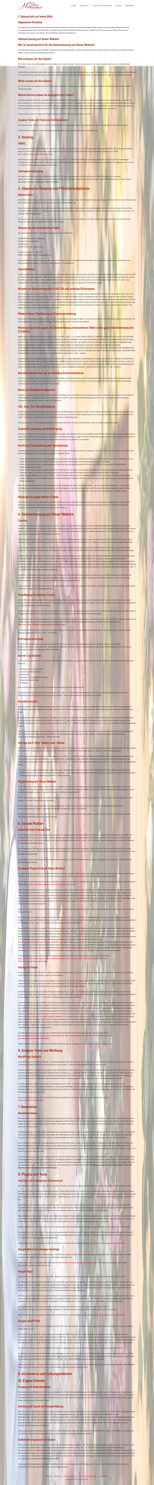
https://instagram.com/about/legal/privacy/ (96, 1044)
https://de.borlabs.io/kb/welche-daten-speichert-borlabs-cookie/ (42, 625)
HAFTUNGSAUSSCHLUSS (70, 1476)
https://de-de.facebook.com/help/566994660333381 (84, 958)
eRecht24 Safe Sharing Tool (28, 838)
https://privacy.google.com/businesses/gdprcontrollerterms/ (40, 1309)
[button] (85, 6)
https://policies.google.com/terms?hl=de (73, 1367)
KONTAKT (51, 1476)
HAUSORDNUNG (101, 1476)
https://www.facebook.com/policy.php (32, 961)
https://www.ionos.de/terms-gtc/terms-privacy (35, 154)
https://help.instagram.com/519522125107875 (82, 1036)
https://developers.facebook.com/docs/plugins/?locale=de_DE (52, 884)
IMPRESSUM (58, 1476)
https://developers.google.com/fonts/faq (78, 1263)
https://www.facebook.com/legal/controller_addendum (38, 942)
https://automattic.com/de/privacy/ (31, 1100)
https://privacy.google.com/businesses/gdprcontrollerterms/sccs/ (91, 1309)
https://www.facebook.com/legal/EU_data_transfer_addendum (41, 958)
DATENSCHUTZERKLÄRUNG (87, 1476)
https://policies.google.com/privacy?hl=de (109, 1243)
